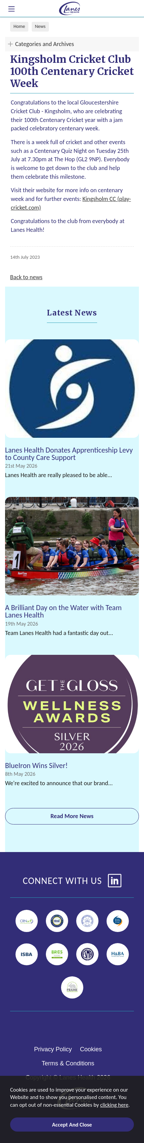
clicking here (114, 1104)
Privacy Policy (53, 1049)
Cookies (91, 1049)
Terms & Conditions (67, 1063)
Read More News (72, 816)
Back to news (26, 277)
